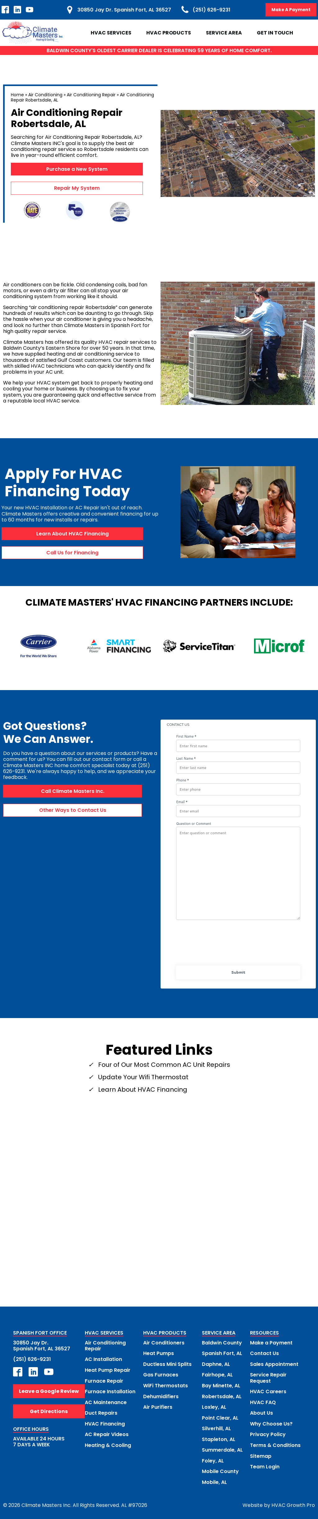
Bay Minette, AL (221, 1385)
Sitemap (260, 1455)
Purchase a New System (76, 169)
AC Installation (103, 1359)
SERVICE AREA (218, 1333)
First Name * (186, 737)
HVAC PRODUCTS (164, 1333)
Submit (238, 972)
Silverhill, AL (216, 1427)
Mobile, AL (214, 1481)
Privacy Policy (268, 1433)
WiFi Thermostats (165, 1385)
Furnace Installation (110, 1391)
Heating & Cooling (108, 1444)
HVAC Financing (105, 1423)
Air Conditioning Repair (91, 95)
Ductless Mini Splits (167, 1364)
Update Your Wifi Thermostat (143, 1077)
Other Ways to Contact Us (72, 810)
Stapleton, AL (218, 1438)
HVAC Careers (268, 1391)
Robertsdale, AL (222, 1395)
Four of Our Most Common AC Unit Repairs (164, 1064)
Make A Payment (291, 10)
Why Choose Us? (271, 1423)
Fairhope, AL (217, 1374)
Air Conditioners (163, 1343)
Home (17, 95)
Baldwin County (222, 1343)
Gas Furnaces (160, 1374)
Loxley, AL (214, 1406)
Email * (182, 802)
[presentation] (238, 945)
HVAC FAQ (263, 1402)
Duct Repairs (101, 1412)
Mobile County (220, 1470)
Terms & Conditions (275, 1444)
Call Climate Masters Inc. (72, 791)
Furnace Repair (104, 1380)
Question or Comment (193, 824)
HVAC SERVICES (104, 1333)
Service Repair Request (268, 1377)
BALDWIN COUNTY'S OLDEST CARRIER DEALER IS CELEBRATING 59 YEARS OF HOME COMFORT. (159, 50)
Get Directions (49, 1411)
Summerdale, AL (222, 1449)
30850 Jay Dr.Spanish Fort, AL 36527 (41, 1346)
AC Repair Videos (107, 1433)
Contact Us (264, 1353)
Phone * (182, 780)
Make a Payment (271, 1343)
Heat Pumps (158, 1353)
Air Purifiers (157, 1406)
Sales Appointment (274, 1364)
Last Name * (186, 759)
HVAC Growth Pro (293, 1504)
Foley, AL (213, 1459)
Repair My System (77, 188)
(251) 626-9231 (32, 1359)
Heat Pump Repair (107, 1370)
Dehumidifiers (161, 1395)
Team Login (264, 1465)
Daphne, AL (216, 1364)
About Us (261, 1412)
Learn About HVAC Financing (72, 533)
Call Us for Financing (72, 552)
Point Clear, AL (220, 1417)
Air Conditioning (45, 95)
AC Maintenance (106, 1402)
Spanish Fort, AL (222, 1353)
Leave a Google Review (49, 1390)
